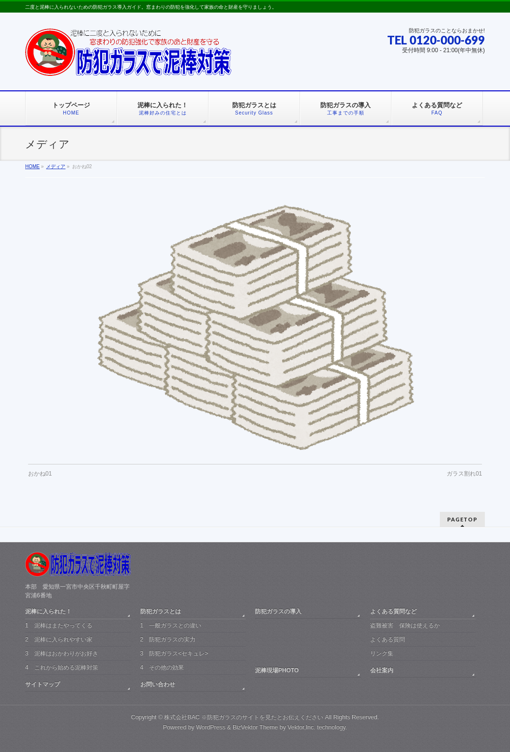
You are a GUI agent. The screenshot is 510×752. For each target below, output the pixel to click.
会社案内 (381, 670)
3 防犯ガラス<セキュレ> (174, 653)
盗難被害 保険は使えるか (405, 625)
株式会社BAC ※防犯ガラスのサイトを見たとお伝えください (243, 717)
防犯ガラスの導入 (278, 611)
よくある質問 (387, 639)
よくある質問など (393, 611)
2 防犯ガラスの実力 (168, 639)
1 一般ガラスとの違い (171, 625)
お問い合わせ (157, 684)
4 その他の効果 (162, 667)
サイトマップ (42, 684)
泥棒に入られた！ (48, 611)
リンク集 (381, 653)
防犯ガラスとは (160, 611)
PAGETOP (462, 519)
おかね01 (40, 473)
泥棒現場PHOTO (277, 670)
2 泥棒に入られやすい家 (58, 639)
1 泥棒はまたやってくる (58, 625)
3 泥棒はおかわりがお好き (61, 653)
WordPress (210, 727)
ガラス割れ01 (464, 473)
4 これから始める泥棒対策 (61, 667)
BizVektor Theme (255, 727)
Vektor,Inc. (301, 727)
